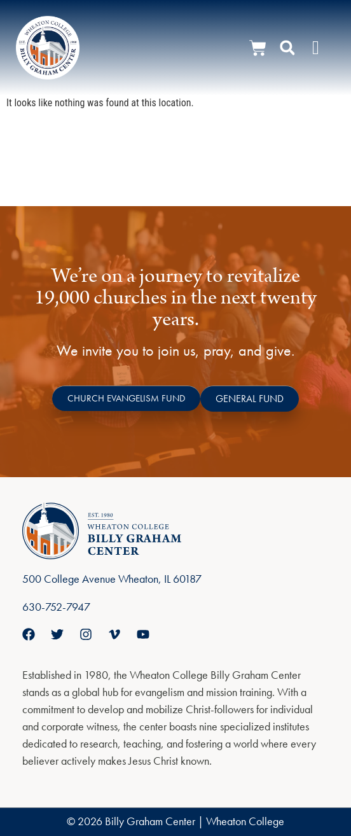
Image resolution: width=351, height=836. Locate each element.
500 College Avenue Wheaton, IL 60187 (112, 578)
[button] (287, 48)
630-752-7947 (56, 606)
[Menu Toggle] (315, 47)
